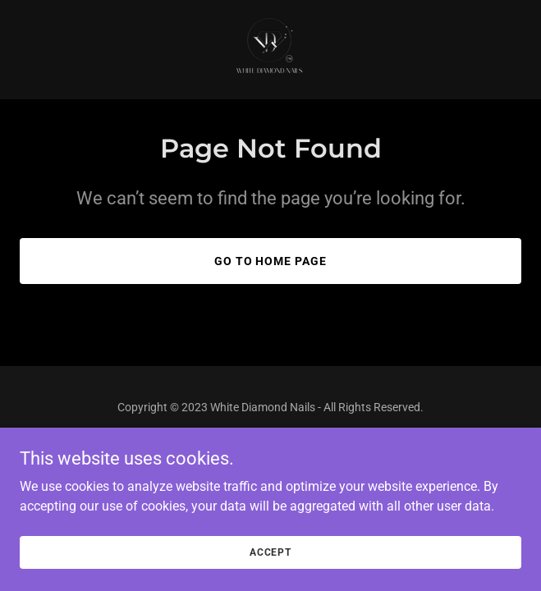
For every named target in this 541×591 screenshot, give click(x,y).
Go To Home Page (271, 261)
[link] (270, 50)
